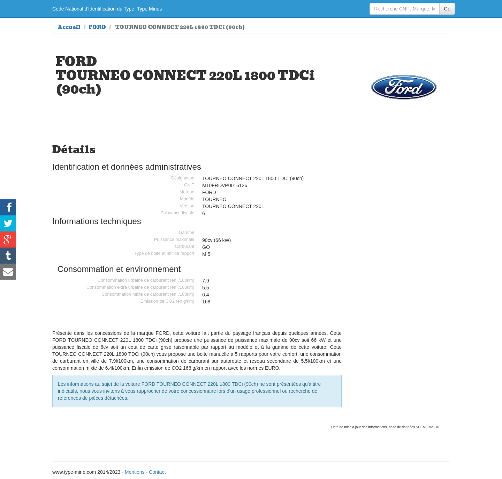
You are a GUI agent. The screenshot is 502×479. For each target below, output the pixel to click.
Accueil (69, 27)
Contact (157, 472)
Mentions (135, 472)
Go (447, 9)
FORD (97, 27)
